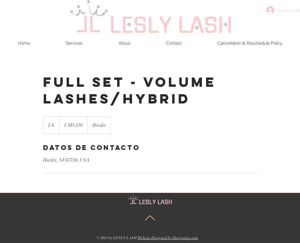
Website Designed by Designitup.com (168, 238)
